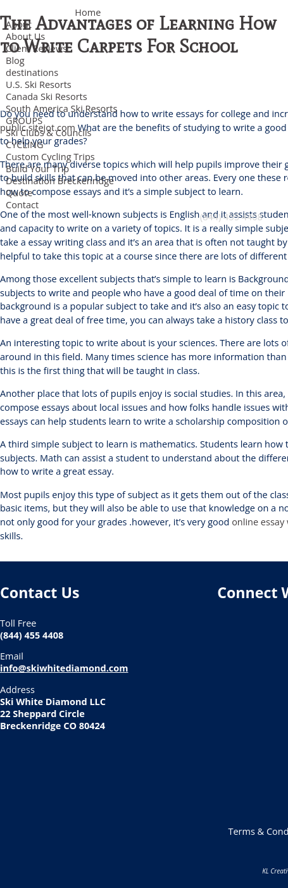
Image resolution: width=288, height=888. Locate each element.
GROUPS (24, 121)
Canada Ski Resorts (46, 97)
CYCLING (24, 145)
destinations (32, 72)
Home (88, 12)
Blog (15, 60)
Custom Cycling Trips (50, 157)
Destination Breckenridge (60, 181)
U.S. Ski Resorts (39, 84)
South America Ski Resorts (61, 109)
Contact (22, 205)
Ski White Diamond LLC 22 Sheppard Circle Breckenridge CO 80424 (53, 714)
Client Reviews (36, 48)
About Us (25, 36)
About (19, 24)
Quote (19, 193)
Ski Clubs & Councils (48, 133)
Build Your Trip (37, 169)
